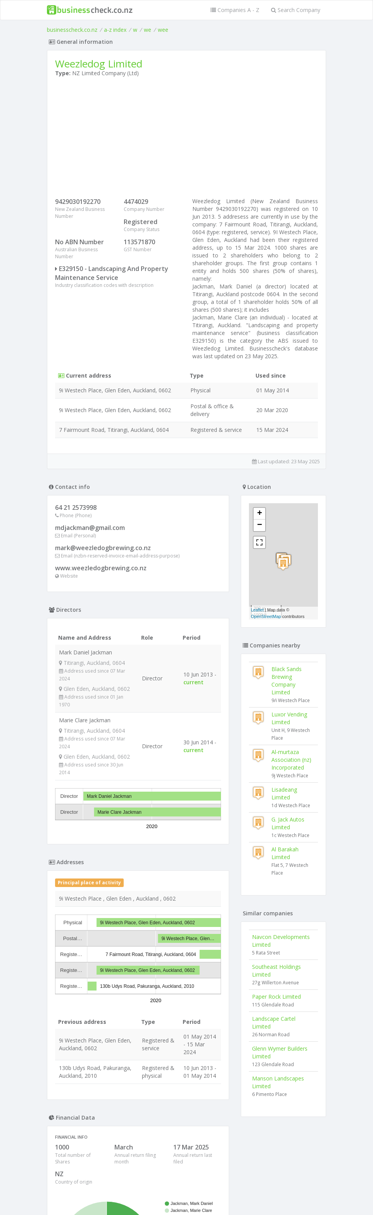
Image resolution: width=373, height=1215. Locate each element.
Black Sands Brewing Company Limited (286, 680)
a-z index (115, 29)
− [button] (259, 525)
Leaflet (257, 610)
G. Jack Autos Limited (287, 823)
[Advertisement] (186, 139)
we (147, 29)
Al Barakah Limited (285, 853)
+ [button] (259, 513)
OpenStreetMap (266, 616)
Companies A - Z (235, 10)
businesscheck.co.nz (72, 29)
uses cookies (143, 1200)
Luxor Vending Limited (289, 718)
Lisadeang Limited (284, 793)
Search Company (295, 10)
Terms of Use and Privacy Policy (186, 1194)
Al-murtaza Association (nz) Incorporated (291, 759)
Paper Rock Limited (276, 996)
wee (163, 29)
